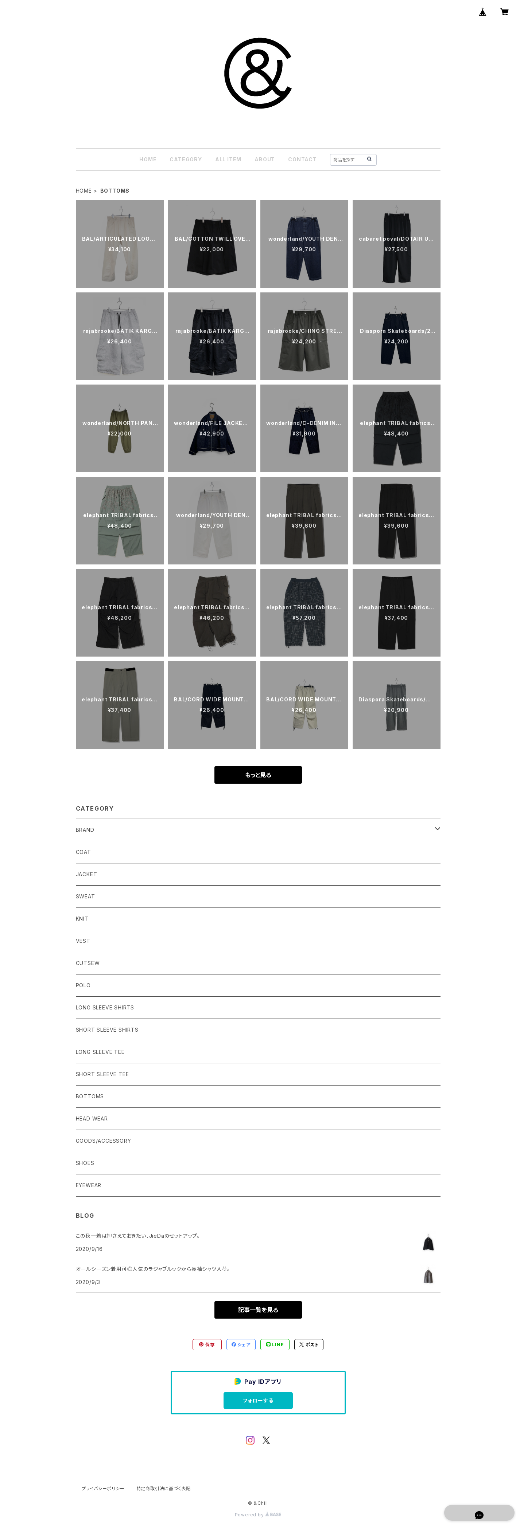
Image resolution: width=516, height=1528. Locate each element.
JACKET (86, 874)
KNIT (82, 918)
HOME (147, 159)
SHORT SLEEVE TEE (102, 1074)
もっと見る (258, 775)
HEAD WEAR (92, 1118)
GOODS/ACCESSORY (103, 1141)
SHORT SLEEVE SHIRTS (107, 1030)
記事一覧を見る (258, 1310)
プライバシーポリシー (103, 1488)
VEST (83, 941)
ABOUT (265, 159)
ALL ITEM (228, 159)
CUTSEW (88, 963)
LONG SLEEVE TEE (100, 1052)
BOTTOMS (90, 1096)
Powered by (258, 1514)
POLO (83, 985)
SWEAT (85, 896)
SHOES (85, 1163)
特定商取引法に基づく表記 (163, 1488)
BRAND (85, 830)
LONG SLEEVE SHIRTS (105, 1007)
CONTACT (302, 159)
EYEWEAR (89, 1185)
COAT (83, 852)
